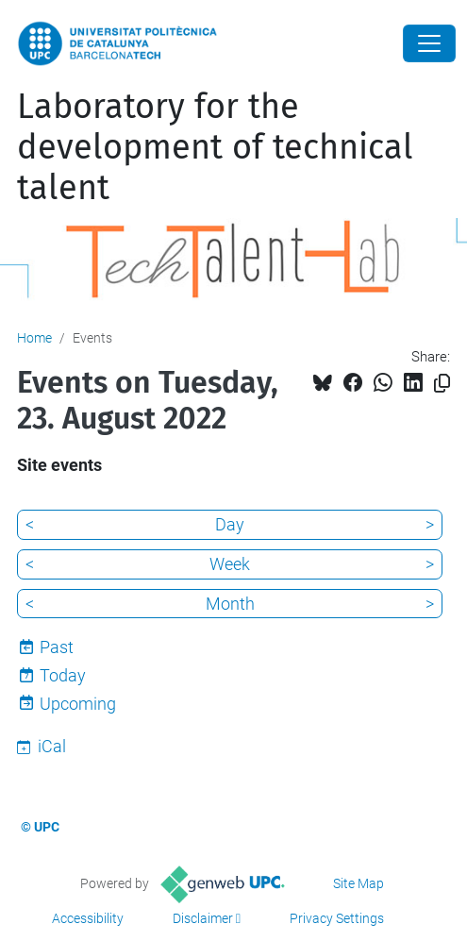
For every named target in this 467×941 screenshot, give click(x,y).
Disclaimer (203, 918)
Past (57, 647)
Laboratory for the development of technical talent (215, 147)
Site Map (358, 883)
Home (34, 337)
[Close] (429, 43)
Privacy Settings (337, 918)
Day (229, 524)
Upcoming (78, 704)
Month (230, 603)
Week (229, 564)
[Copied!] (442, 384)
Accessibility (88, 918)
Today (63, 675)
